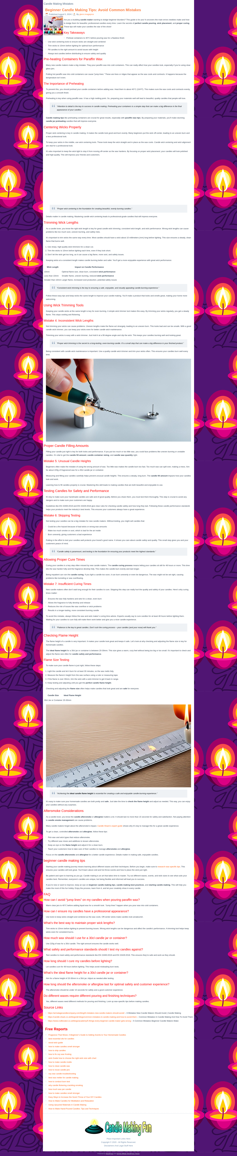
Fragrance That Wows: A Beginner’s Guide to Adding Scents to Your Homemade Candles (87, 1035)
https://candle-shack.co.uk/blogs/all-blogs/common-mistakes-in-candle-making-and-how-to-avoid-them (92, 1017)
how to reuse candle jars (59, 1070)
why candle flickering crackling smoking (66, 1085)
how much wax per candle (60, 1089)
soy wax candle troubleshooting (62, 1074)
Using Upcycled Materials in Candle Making (67, 1105)
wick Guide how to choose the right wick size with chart (72, 1058)
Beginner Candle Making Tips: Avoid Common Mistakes (93, 10)
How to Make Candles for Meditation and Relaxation (71, 1101)
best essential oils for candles (61, 1039)
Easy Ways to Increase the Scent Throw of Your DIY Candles (75, 1097)
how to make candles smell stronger (64, 1046)
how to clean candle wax (59, 1066)
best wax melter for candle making (63, 1077)
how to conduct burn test (59, 1081)
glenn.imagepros (86, 14)
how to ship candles (57, 1050)
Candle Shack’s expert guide (109, 826)
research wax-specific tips (169, 866)
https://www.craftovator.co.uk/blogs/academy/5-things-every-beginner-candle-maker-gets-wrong (89, 1021)
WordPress (109, 1153)
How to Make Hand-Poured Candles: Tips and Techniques (74, 1109)
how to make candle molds (60, 1062)
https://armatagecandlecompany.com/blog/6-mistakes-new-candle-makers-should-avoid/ (86, 1013)
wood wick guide (56, 1042)
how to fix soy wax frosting (60, 1054)
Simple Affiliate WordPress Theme (128, 1153)
